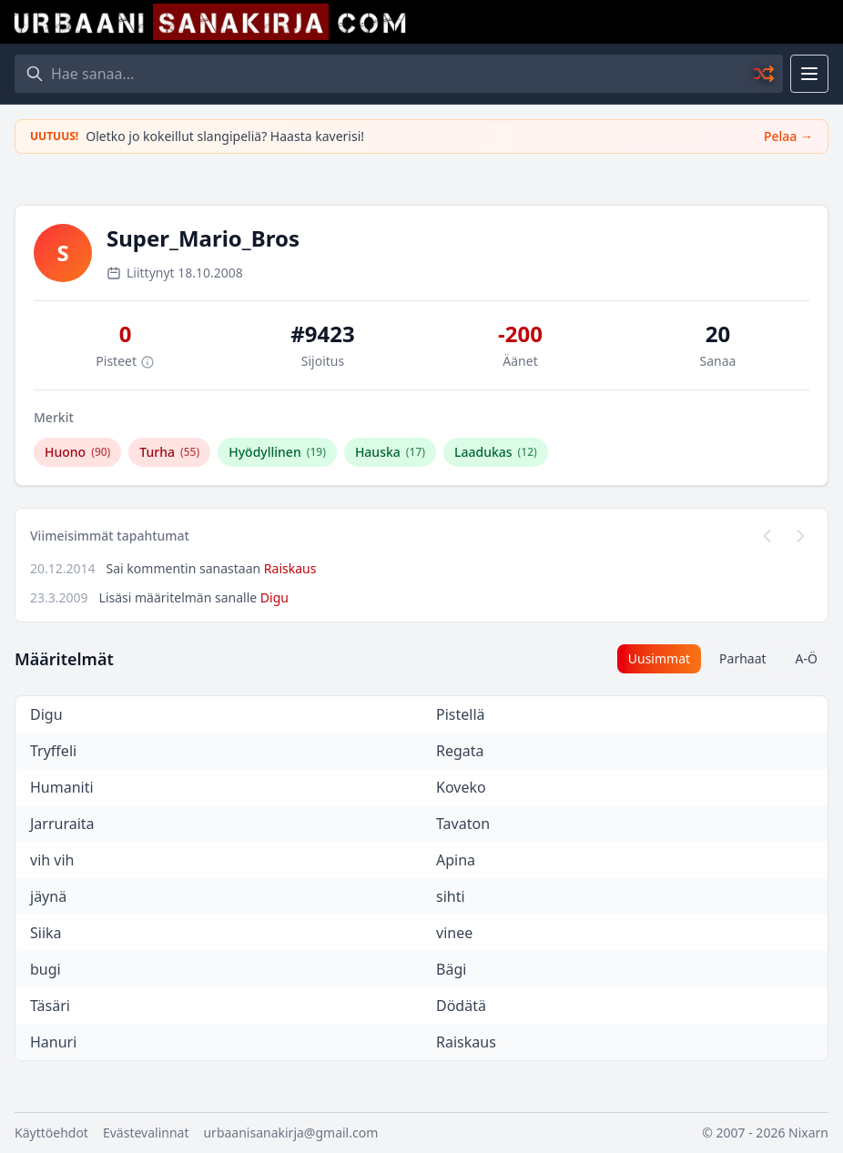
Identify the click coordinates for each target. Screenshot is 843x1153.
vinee (454, 933)
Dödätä (461, 1006)
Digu (274, 597)
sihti (450, 896)
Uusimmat (659, 658)
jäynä (48, 896)
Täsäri (50, 1006)
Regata (460, 751)
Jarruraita (62, 824)
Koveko (461, 787)
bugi (45, 969)
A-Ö (807, 658)
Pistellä (460, 714)
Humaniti (62, 787)
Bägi (451, 969)
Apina (455, 860)
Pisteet (125, 360)
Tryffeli (53, 751)
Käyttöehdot (51, 1132)
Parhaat (743, 658)
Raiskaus (290, 568)
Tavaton (463, 824)
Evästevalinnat (146, 1132)
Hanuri (53, 1042)
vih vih (52, 860)
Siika (46, 933)
